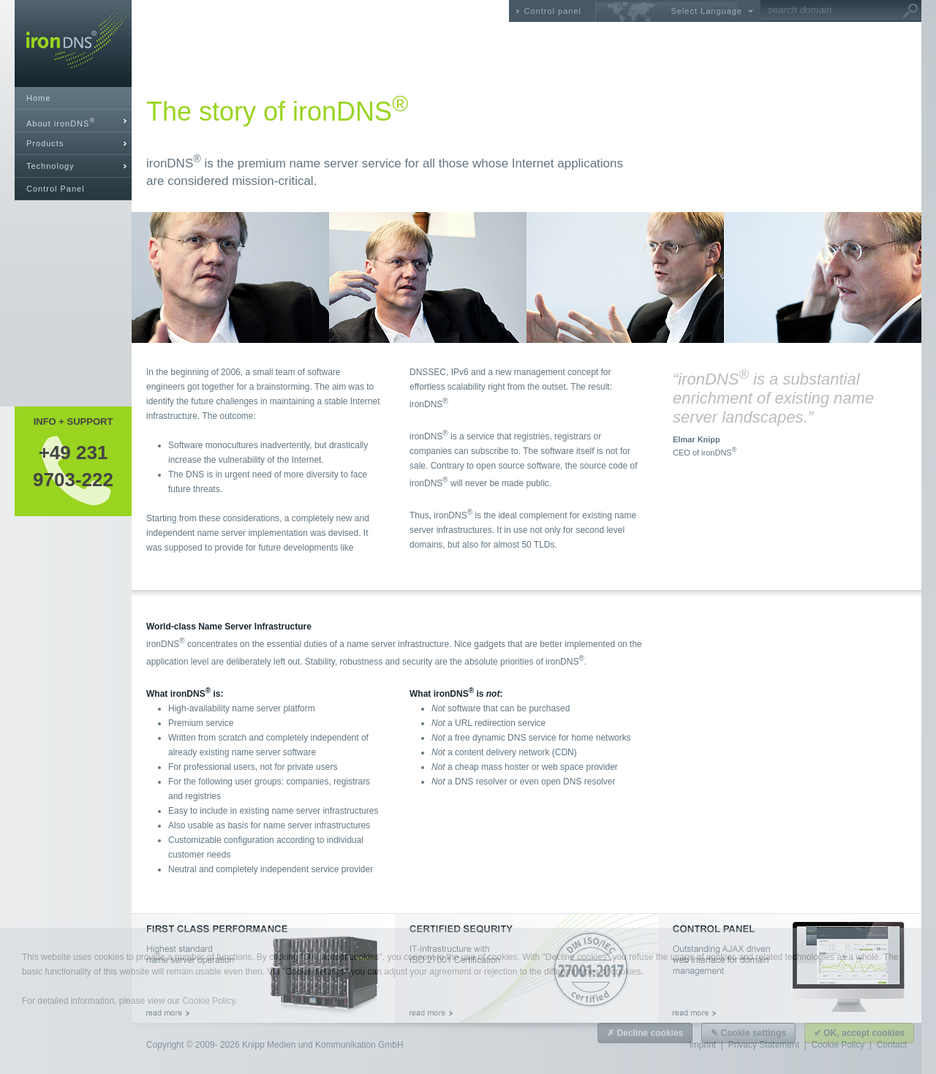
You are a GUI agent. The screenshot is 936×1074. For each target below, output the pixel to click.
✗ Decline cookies (645, 1033)
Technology (50, 166)
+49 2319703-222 (73, 466)
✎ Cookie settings (748, 1033)
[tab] (73, 121)
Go (910, 11)
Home (38, 98)
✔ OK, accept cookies (859, 1033)
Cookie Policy (208, 1001)
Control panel (552, 11)
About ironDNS (60, 122)
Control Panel (55, 188)
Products (45, 143)
